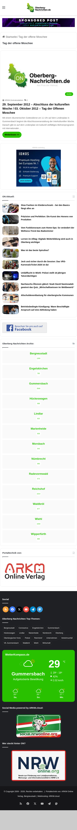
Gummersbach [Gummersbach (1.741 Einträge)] (53, 628)
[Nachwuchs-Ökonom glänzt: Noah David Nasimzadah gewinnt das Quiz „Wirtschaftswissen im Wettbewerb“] (10, 287)
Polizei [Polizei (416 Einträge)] (27, 638)
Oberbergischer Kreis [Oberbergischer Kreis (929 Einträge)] (12, 638)
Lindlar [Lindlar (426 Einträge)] (21, 633)
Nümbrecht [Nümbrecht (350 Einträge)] (47, 633)
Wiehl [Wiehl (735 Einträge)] (36, 643)
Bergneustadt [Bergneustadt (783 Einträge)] (9, 628)
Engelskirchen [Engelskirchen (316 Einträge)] (37, 628)
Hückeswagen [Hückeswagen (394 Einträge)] (9, 633)
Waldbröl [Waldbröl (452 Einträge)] (26, 643)
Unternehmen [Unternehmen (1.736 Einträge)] (51, 638)
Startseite (9, 36)
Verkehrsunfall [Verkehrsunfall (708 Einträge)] (67, 638)
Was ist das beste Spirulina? (35, 250)
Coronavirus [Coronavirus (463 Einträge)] (23, 628)
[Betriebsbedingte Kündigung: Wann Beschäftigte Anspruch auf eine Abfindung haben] (10, 309)
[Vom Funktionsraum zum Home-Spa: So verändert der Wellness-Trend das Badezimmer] (10, 230)
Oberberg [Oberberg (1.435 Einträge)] (59, 633)
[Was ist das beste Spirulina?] (10, 253)
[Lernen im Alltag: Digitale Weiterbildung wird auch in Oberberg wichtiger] (10, 241)
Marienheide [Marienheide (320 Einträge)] (33, 633)
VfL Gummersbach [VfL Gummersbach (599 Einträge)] (11, 643)
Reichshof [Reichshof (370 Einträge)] (38, 638)
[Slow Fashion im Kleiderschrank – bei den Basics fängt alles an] (10, 208)
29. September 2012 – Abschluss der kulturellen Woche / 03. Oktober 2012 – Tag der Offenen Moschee (36, 108)
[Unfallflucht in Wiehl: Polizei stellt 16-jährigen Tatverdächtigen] (10, 275)
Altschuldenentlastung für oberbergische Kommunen (47, 295)
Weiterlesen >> (12, 134)
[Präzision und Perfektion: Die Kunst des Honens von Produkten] (10, 219)
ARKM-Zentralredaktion (14, 100)
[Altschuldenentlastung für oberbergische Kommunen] (10, 298)
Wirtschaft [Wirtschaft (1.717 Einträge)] (46, 643)
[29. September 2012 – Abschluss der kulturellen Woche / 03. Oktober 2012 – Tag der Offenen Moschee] (38, 77)
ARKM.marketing (38, 148)
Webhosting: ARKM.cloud (48, 796)
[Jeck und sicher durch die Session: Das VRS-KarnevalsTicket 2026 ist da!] (10, 264)
